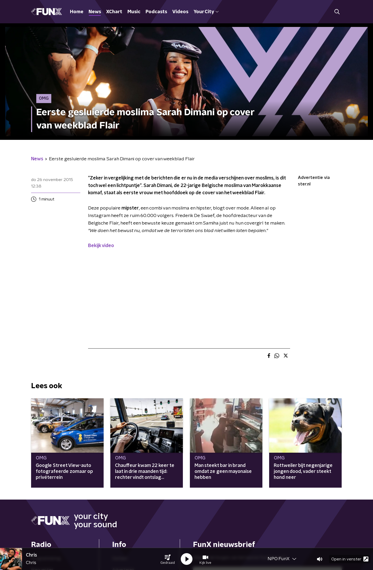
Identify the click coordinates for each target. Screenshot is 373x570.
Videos (180, 12)
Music (133, 12)
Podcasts (156, 12)
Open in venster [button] (349, 559)
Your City (206, 12)
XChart (114, 12)
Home (76, 12)
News (95, 12)
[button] (167, 559)
